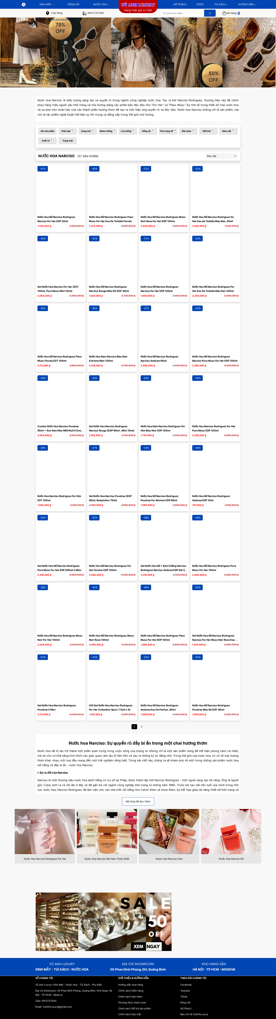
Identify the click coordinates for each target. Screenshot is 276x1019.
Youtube (185, 990)
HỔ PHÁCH (180, 4)
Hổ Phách (185, 1008)
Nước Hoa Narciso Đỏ (231, 858)
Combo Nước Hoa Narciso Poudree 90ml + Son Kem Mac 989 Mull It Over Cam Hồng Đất (60, 430)
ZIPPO (200, 4)
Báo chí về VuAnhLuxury (194, 1014)
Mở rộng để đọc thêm (138, 801)
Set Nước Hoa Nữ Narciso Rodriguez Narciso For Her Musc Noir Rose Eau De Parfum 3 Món (215, 639)
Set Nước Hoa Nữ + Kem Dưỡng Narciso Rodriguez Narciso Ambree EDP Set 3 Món (164, 570)
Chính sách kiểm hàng (130, 990)
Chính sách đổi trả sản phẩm (134, 1008)
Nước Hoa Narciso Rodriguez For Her (45, 858)
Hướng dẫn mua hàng (130, 984)
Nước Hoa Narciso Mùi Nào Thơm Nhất (107, 858)
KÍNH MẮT (47, 4)
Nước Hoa (101, 4)
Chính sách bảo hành (130, 996)
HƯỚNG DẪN (247, 4)
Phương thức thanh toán (132, 1002)
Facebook (186, 984)
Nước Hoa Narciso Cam (169, 858)
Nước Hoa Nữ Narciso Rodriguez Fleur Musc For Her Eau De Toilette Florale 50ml (111, 221)
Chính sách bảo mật (129, 1014)
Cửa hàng (53, 12)
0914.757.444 (93, 12)
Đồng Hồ (73, 4)
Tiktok (183, 996)
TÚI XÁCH (221, 4)
